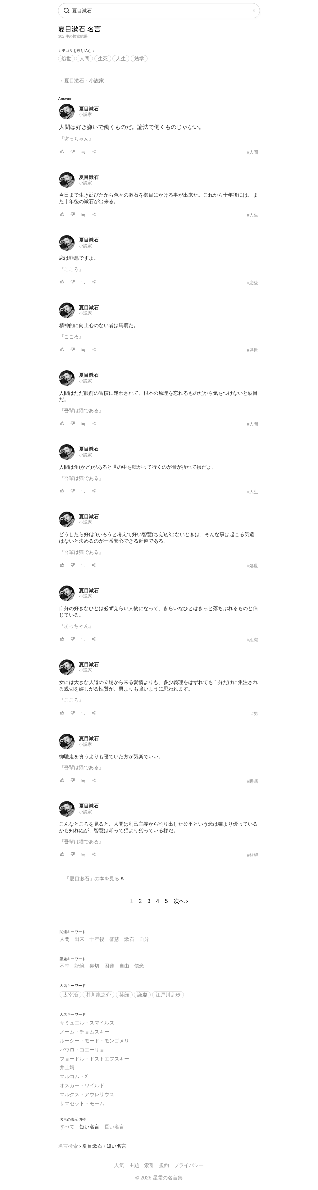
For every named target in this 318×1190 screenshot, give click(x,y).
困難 (109, 966)
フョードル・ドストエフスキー (94, 1058)
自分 (144, 939)
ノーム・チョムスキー (84, 1031)
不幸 (65, 966)
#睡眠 (252, 781)
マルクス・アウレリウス (87, 1094)
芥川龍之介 (98, 994)
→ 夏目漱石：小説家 (81, 80)
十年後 (96, 939)
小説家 (85, 114)
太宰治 (70, 994)
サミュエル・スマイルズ (87, 1022)
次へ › (181, 901)
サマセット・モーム (82, 1103)
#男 (254, 713)
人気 (119, 1165)
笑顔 (124, 994)
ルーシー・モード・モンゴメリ (94, 1040)
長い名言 (114, 1126)
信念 (139, 966)
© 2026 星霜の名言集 (159, 1177)
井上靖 (67, 1067)
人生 (121, 58)
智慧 (114, 939)
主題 (134, 1165)
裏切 (94, 966)
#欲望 (252, 855)
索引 (149, 1165)
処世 (66, 58)
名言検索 (68, 1146)
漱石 (129, 939)
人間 (84, 58)
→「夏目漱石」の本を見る (92, 878)
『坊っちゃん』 (76, 138)
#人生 (252, 214)
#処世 (252, 350)
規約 (164, 1165)
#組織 (252, 639)
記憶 (79, 966)
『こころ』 (71, 269)
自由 (124, 966)
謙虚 (142, 994)
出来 (79, 939)
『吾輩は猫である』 (81, 410)
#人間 (252, 152)
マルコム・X (74, 1076)
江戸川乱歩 (168, 994)
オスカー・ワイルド (82, 1085)
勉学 (139, 58)
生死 (103, 58)
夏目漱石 (89, 109)
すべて (67, 1126)
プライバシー (189, 1165)
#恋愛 (252, 282)
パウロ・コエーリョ (82, 1049)
